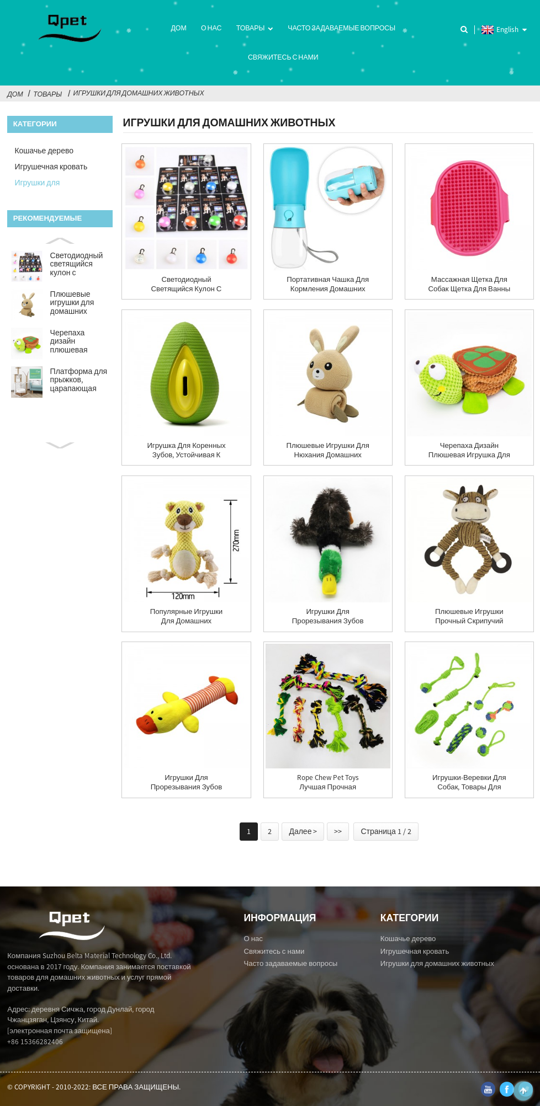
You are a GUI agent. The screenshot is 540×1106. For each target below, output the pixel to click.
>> (338, 831)
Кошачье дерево (43, 151)
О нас (211, 28)
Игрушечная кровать (50, 167)
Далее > (303, 831)
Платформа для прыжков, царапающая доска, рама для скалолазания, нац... (79, 380)
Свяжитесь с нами (283, 57)
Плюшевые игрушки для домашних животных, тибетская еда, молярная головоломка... (76, 303)
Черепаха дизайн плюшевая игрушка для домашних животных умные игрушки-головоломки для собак (78, 342)
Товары (254, 29)
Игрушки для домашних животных (138, 93)
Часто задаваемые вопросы (341, 28)
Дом (178, 28)
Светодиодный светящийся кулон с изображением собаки (76, 265)
